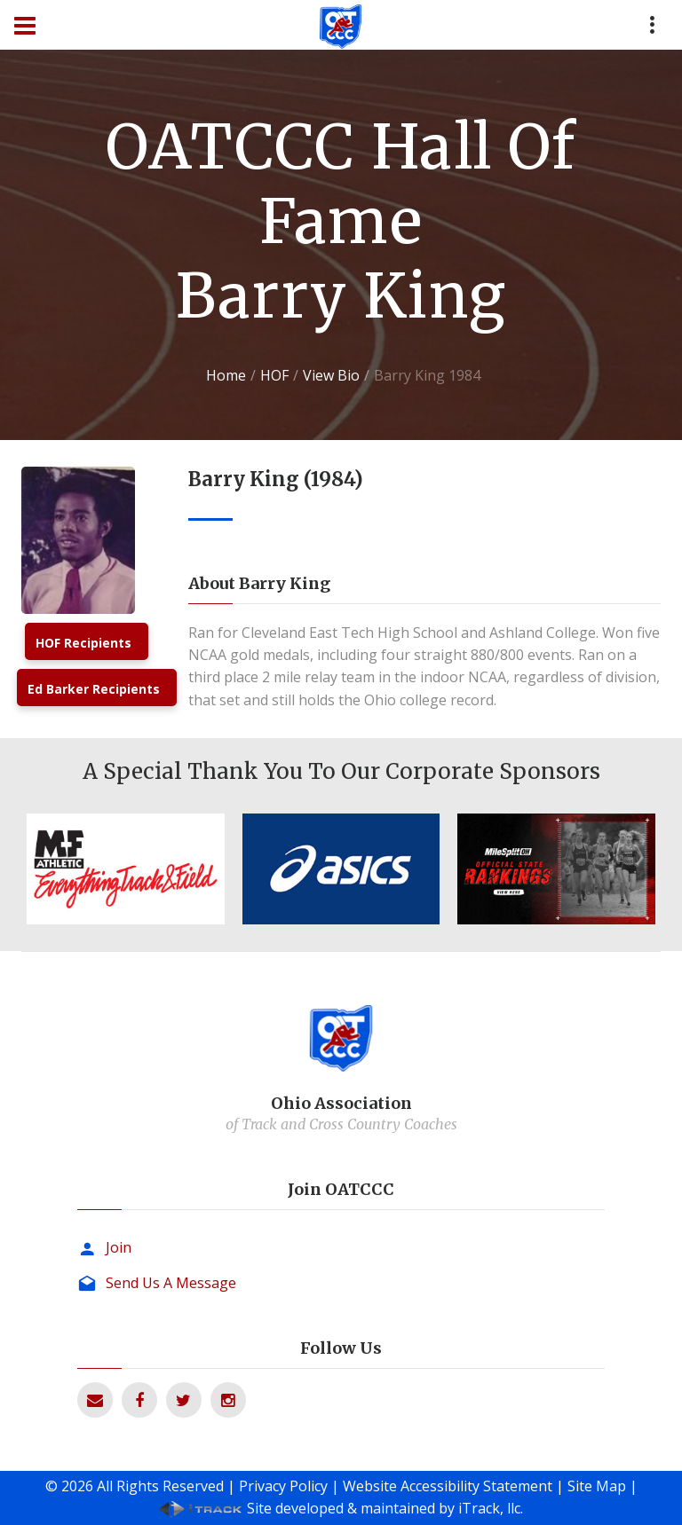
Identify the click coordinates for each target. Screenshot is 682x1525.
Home (226, 375)
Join (118, 1247)
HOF (274, 375)
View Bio (331, 375)
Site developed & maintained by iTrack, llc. (385, 1508)
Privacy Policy (283, 1486)
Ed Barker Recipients (94, 688)
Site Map (596, 1486)
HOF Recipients (83, 642)
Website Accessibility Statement (447, 1486)
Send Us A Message (171, 1283)
